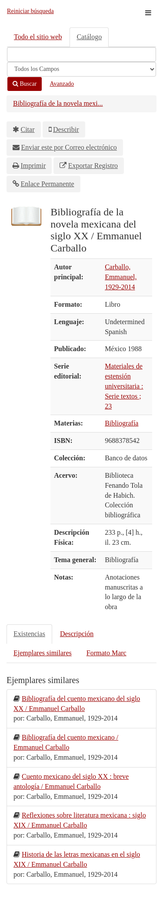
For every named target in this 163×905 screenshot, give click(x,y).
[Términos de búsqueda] (81, 54)
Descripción (76, 633)
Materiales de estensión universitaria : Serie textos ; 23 (124, 385)
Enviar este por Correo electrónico (69, 147)
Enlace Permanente (47, 184)
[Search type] (81, 69)
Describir (66, 129)
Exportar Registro (93, 165)
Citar (28, 129)
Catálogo (89, 36)
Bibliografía (121, 423)
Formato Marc (106, 653)
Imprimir (33, 165)
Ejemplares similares (42, 653)
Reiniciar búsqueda (30, 11)
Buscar (25, 83)
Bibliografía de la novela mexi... (58, 103)
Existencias (29, 633)
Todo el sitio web (38, 36)
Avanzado (62, 83)
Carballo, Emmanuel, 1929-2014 (120, 277)
